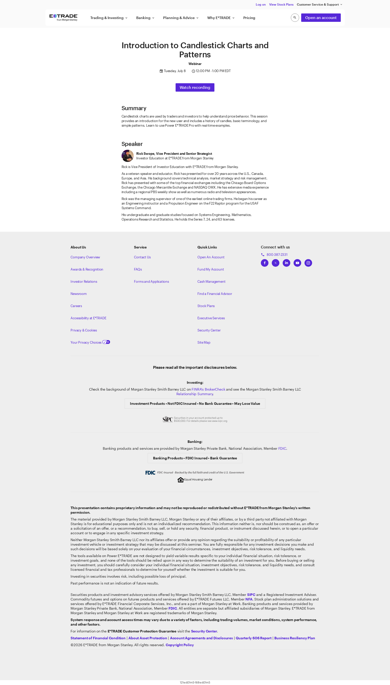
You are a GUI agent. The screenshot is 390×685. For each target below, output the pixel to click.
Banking (145, 17)
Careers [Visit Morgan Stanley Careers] (76, 306)
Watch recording (195, 87)
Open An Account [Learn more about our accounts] (210, 257)
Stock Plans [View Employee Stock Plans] (206, 306)
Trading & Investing (109, 17)
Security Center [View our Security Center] (209, 330)
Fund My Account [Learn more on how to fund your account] (210, 269)
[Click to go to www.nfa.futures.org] (248, 599)
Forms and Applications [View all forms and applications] (151, 281)
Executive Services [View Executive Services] (211, 318)
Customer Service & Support (320, 4)
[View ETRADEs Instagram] (308, 261)
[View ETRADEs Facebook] (264, 261)
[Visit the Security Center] (204, 631)
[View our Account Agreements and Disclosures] (201, 638)
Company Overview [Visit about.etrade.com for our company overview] (85, 257)
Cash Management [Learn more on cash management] (211, 281)
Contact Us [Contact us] (142, 257)
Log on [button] (261, 4)
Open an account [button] (321, 17)
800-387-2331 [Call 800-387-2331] (274, 255)
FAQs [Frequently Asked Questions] (138, 269)
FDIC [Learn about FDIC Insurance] (282, 448)
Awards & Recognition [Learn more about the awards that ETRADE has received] (87, 269)
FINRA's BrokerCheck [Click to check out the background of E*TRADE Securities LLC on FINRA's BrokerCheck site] (208, 389)
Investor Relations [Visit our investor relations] (84, 281)
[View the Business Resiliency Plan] (294, 638)
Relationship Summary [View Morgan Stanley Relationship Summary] (194, 394)
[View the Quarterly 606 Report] (254, 638)
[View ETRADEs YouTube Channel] (297, 261)
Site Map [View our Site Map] (203, 342)
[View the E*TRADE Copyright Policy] (180, 645)
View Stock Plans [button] (281, 4)
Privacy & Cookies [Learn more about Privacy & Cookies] (84, 330)
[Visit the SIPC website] (251, 594)
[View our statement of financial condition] (98, 638)
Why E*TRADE (221, 17)
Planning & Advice (181, 17)
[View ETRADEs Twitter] (275, 261)
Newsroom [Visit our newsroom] (79, 294)
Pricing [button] (249, 17)
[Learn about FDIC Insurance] (172, 608)
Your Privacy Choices (90, 342)
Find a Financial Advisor (214, 294)
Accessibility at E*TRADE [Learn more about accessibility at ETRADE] (88, 318)
